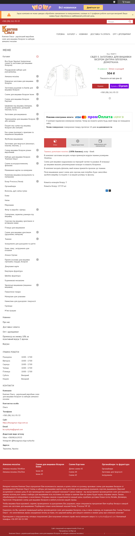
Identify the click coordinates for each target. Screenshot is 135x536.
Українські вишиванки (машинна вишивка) (18, 286)
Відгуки (6, 344)
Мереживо (9, 205)
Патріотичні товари (13, 292)
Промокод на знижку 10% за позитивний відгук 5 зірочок (16, 337)
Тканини (8, 239)
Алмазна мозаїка (12, 76)
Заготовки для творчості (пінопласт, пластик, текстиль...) (19, 144)
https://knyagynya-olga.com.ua (15, 422)
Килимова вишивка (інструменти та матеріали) (19, 176)
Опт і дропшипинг (122, 34)
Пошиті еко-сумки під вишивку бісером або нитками (18, 126)
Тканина (47, 151)
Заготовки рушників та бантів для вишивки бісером (19, 89)
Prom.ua (80, 528)
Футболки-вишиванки (14, 139)
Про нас (6, 322)
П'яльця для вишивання (15, 227)
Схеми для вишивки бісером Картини (17, 100)
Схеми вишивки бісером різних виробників (18, 151)
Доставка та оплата (100, 34)
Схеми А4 (73, 472)
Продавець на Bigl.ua (67, 531)
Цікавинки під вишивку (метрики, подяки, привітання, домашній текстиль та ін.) (18, 107)
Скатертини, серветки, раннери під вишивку (19, 215)
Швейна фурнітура (13, 275)
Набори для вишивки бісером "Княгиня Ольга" (17, 158)
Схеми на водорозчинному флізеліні (16, 164)
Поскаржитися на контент (94, 533)
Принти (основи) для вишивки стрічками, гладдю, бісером (17, 260)
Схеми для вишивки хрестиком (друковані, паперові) (18, 233)
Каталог (71, 34)
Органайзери (10, 186)
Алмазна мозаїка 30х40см (14, 468)
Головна (60, 34)
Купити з (119, 86)
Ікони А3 (39, 474)
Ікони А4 (39, 471)
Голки (7, 195)
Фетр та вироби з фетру (15, 209)
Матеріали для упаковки (15, 296)
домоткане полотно (60, 151)
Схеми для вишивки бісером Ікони (19, 94)
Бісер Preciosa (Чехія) (14, 181)
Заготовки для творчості (112, 472)
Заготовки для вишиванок (16, 114)
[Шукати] (130, 21)
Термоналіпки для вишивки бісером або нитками (20, 120)
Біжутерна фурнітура (14, 271)
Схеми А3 (73, 475)
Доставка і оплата (11, 327)
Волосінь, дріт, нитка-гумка (16, 191)
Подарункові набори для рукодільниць (15, 71)
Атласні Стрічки (11, 255)
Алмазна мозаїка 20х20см (14, 472)
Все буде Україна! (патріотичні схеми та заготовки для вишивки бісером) (18, 63)
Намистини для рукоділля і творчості (20, 301)
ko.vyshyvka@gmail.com (13, 429)
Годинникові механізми (14, 280)
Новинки (83, 34)
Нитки (7, 200)
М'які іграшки (10, 310)
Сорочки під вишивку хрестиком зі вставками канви (19, 222)
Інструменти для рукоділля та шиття (20, 243)
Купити (100, 86)
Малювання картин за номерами (18, 170)
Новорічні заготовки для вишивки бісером (19, 82)
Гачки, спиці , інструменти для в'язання (17, 249)
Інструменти (107, 475)
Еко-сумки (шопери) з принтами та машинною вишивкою (19, 133)
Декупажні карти (12, 266)
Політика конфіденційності (115, 533)
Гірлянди (8, 306)
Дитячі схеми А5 (76, 468)
